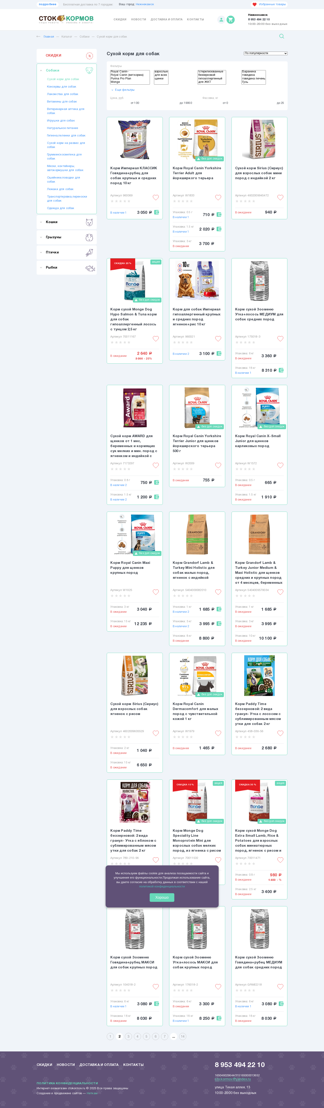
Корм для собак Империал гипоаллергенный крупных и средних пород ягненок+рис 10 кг (197, 317)
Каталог (66, 37)
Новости (138, 19)
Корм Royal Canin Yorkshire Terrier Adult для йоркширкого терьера (197, 173)
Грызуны (69, 237)
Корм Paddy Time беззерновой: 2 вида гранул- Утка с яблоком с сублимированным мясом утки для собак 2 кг (133, 840)
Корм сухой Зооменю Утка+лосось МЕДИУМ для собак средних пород (259, 314)
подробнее (48, 4)
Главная (45, 37)
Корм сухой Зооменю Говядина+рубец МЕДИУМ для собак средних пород (258, 962)
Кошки (69, 222)
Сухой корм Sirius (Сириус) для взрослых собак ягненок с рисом (134, 709)
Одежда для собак (60, 208)
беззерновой (212, 75)
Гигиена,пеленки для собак (66, 135)
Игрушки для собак (61, 120)
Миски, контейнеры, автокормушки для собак (65, 168)
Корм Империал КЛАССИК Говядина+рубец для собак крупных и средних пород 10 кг (133, 176)
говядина (254, 75)
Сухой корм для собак (112, 37)
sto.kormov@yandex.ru (233, 1079)
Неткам (92, 1093)
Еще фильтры (123, 90)
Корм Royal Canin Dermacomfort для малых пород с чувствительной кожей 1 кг (195, 712)
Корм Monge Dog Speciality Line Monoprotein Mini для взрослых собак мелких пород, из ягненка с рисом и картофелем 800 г (197, 841)
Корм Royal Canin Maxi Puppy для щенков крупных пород (130, 567)
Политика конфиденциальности (67, 1083)
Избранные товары (269, 4)
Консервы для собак (61, 87)
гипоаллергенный (212, 79)
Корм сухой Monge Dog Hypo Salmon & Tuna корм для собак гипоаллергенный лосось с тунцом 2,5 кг (133, 319)
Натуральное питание (62, 128)
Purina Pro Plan (130, 79)
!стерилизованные (212, 72)
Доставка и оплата (166, 19)
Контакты (195, 19)
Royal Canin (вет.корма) (130, 75)
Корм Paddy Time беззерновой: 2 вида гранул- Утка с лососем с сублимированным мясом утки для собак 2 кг (258, 714)
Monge (130, 82)
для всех (161, 75)
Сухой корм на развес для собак (66, 145)
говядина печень (254, 79)
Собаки (85, 37)
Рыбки (69, 268)
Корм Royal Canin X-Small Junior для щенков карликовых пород (258, 441)
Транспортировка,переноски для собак (66, 198)
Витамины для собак (62, 101)
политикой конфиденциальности (162, 886)
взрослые (161, 72)
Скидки (120, 19)
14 (182, 1036)
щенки (161, 79)
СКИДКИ (69, 56)
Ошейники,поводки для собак (63, 179)
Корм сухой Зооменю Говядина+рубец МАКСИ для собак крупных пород (133, 962)
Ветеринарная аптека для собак (66, 111)
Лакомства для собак (62, 94)
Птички (69, 252)
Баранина (254, 72)
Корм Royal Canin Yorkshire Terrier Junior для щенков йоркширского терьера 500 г (197, 444)
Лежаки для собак (60, 189)
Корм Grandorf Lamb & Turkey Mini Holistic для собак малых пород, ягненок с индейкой (194, 570)
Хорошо (162, 897)
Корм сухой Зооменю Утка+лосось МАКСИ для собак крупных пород (195, 962)
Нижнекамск (145, 4)
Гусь (254, 82)
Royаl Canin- (130, 72)
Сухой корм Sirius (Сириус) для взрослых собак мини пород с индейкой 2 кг (259, 173)
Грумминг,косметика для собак (64, 156)
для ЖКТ (212, 82)
